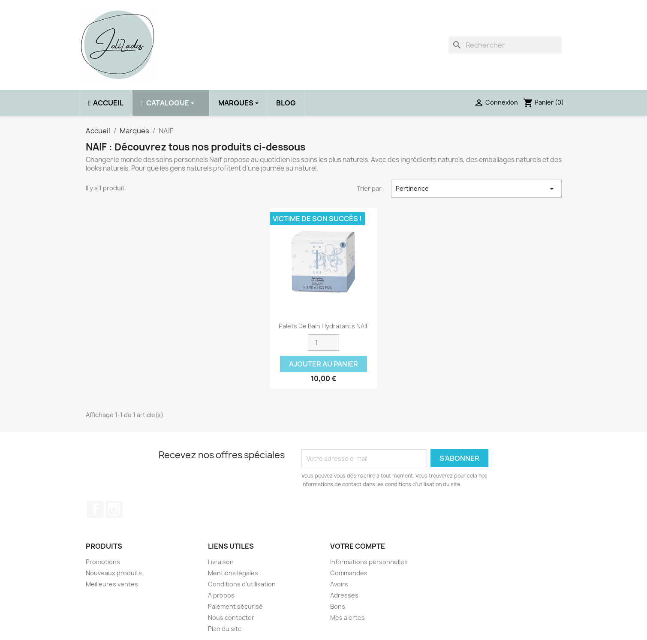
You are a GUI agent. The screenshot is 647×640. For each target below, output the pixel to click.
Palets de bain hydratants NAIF (324, 326)
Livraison (221, 562)
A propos (221, 595)
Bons (337, 606)
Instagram (114, 509)
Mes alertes (347, 617)
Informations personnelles (369, 562)
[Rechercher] (505, 45)
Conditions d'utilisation (242, 584)
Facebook (95, 509)
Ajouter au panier (323, 364)
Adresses (344, 595)
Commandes (348, 573)
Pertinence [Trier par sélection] (476, 188)
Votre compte (357, 546)
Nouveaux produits (114, 573)
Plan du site (225, 629)
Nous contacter (231, 617)
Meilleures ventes (112, 584)
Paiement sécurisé (235, 606)
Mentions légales (233, 573)
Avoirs (339, 584)
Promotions (103, 562)
